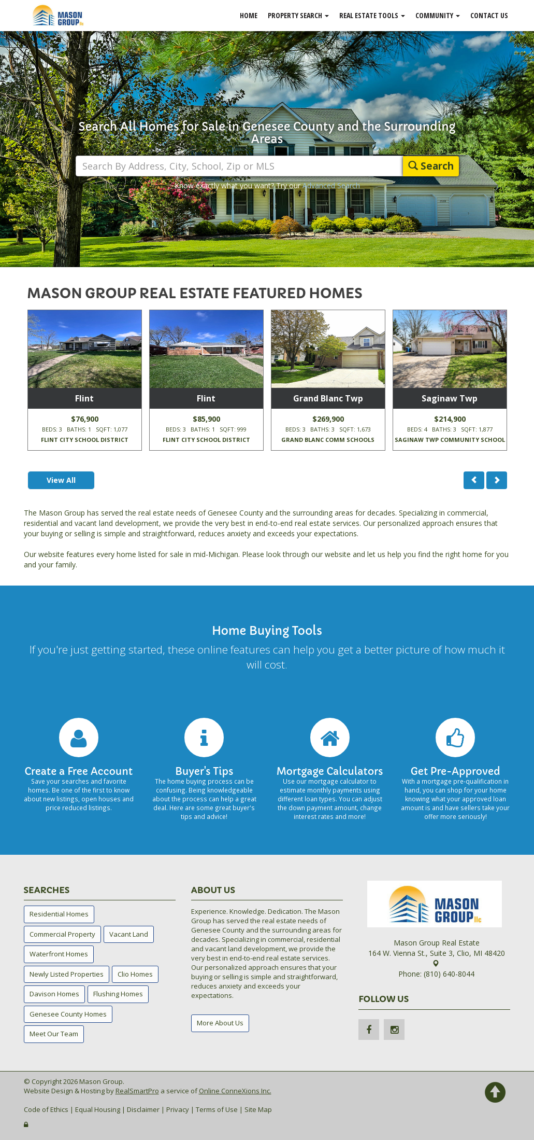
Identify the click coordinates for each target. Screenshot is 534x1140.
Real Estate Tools (372, 15)
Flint (84, 398)
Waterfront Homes (59, 953)
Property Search (298, 15)
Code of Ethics (46, 1109)
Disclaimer (143, 1109)
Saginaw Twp (450, 398)
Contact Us (489, 15)
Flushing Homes (118, 993)
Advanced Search (331, 185)
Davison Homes (54, 993)
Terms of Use (217, 1109)
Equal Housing (97, 1109)
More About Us (220, 1022)
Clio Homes (135, 974)
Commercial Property (62, 934)
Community (437, 15)
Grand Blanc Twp (328, 398)
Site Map (258, 1109)
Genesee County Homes (68, 1014)
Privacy (177, 1109)
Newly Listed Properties (67, 974)
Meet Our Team (54, 1033)
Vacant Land (128, 934)
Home (248, 15)
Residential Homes (59, 914)
